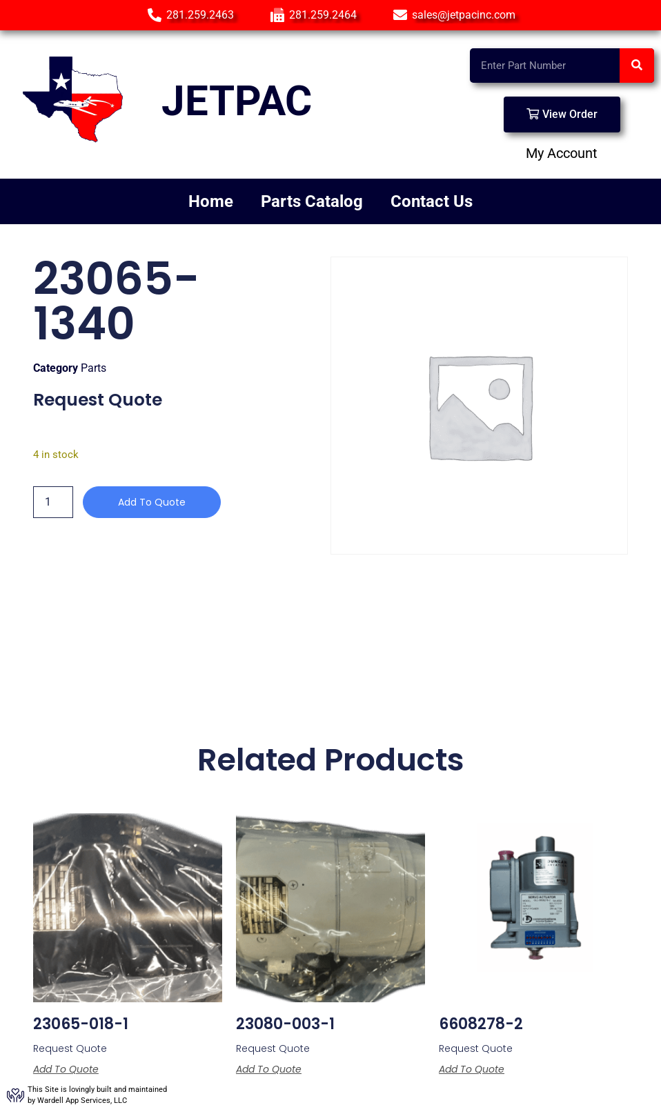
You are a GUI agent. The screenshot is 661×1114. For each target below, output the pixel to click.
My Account (562, 153)
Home (210, 201)
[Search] (637, 65)
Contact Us (432, 201)
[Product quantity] (53, 502)
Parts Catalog (312, 201)
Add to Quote (152, 502)
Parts (93, 368)
